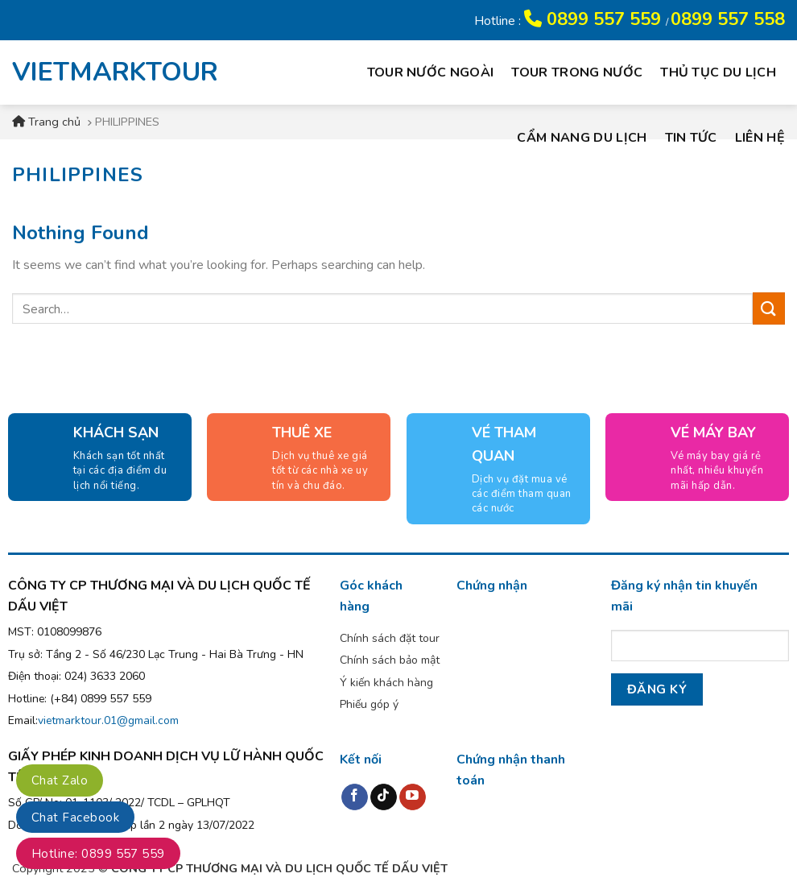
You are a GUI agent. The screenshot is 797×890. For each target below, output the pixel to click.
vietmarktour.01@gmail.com (108, 720)
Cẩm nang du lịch (581, 138)
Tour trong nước (576, 72)
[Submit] (769, 308)
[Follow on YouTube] (412, 797)
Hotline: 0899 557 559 (98, 854)
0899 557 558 (728, 19)
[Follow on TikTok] (383, 797)
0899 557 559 (595, 19)
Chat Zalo (59, 780)
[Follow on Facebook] (354, 797)
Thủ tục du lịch (718, 72)
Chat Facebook (75, 817)
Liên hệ (760, 138)
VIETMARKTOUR (104, 72)
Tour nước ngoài (430, 72)
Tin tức (691, 138)
